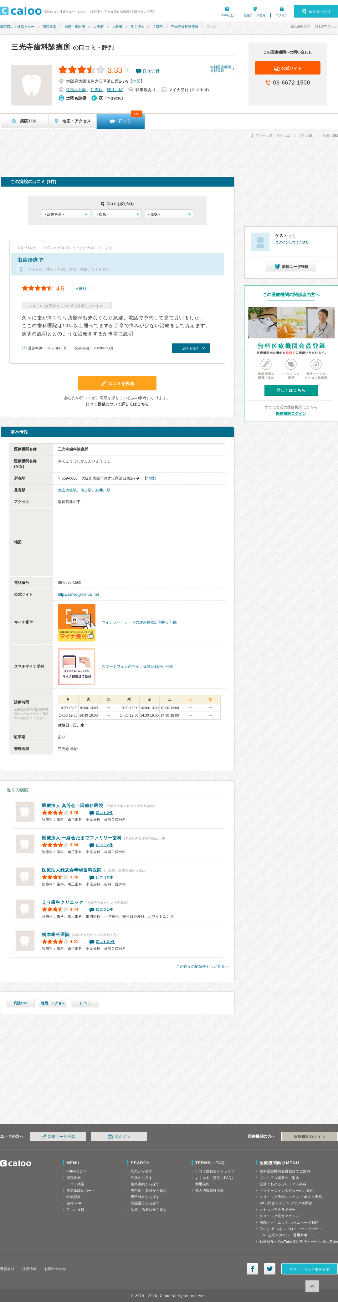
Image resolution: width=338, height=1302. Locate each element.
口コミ (85, 1003)
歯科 (82, 288)
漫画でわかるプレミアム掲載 (282, 1184)
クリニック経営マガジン (279, 1216)
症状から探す (141, 1178)
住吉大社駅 (76, 89)
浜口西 (157, 26)
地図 (136, 81)
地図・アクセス (53, 1003)
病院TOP (21, 1003)
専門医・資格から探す (149, 1190)
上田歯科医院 (72, 805)
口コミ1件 (104, 909)
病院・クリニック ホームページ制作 (288, 1222)
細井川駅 (115, 89)
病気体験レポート (80, 1190)
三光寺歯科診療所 (184, 26)
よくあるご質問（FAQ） (215, 1178)
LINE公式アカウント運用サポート (287, 1235)
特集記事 (73, 1197)
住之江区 (137, 26)
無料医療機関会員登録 (220, 69)
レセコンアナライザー (277, 1210)
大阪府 (98, 26)
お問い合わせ (55, 1269)
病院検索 (49, 26)
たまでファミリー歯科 (82, 837)
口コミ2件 (104, 813)
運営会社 (7, 1269)
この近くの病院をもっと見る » (202, 966)
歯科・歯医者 (74, 26)
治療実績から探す (145, 1184)
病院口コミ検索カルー (17, 26)
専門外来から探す (145, 1197)
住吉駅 (96, 89)
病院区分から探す (145, 1203)
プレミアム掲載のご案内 (279, 1178)
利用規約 (202, 1184)
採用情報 (29, 1269)
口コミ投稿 (75, 1210)
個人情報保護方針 (209, 1190)
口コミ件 (151, 71)
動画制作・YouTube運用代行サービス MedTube (298, 1241)
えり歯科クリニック (62, 902)
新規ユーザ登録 (255, 15)
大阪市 (117, 26)
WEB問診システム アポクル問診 (285, 1203)
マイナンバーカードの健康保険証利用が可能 (139, 622)
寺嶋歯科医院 (72, 869)
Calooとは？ (76, 1171)
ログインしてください (292, 242)
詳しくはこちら (291, 390)
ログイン (281, 15)
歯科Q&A (73, 1203)
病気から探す (141, 1171)
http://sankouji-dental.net (78, 594)
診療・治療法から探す (149, 1210)
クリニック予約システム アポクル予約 (290, 1197)
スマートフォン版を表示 (309, 1269)
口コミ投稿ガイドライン (215, 1171)
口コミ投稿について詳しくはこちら (117, 404)
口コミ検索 (75, 1184)
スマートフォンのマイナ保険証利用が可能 (137, 666)
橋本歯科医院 (55, 934)
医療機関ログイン (291, 413)
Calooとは (227, 15)
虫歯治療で (30, 260)
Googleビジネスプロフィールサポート (290, 1229)
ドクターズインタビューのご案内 (286, 1190)
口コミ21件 (105, 942)
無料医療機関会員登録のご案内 (284, 1171)
